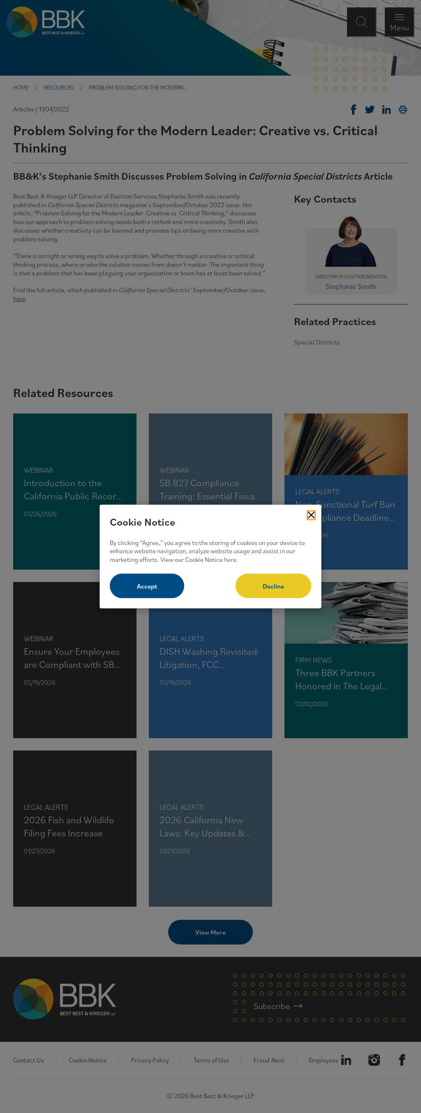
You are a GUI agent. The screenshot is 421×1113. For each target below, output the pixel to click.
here (230, 559)
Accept (147, 586)
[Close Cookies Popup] (311, 515)
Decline (273, 586)
